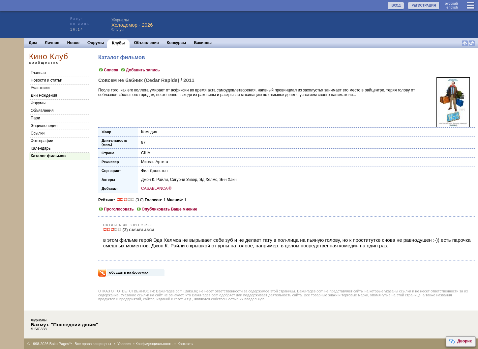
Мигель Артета (154, 162)
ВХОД (396, 5)
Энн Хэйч (228, 179)
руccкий (451, 3)
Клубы (118, 43)
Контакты (186, 344)
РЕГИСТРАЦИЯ (423, 5)
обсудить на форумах (128, 272)
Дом (33, 42)
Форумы (95, 42)
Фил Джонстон (154, 170)
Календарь (41, 148)
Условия (124, 344)
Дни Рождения (44, 95)
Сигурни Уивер (183, 179)
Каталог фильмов (48, 156)
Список (108, 70)
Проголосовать (116, 209)
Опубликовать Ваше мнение (166, 209)
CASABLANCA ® (156, 188)
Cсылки (38, 133)
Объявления (146, 42)
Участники (40, 88)
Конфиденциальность (153, 344)
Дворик (460, 341)
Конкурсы (176, 42)
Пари (35, 118)
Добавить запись (140, 70)
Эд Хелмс (208, 179)
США (145, 153)
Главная (38, 72)
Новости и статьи (46, 80)
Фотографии (42, 140)
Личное (52, 42)
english (452, 7)
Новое (73, 42)
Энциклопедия (44, 125)
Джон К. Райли (154, 179)
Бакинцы (203, 42)
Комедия (149, 132)
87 (143, 142)
